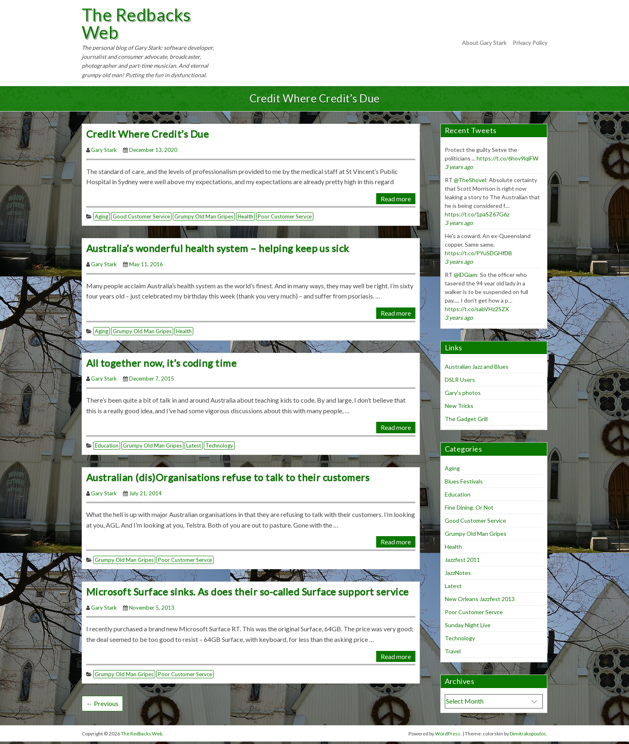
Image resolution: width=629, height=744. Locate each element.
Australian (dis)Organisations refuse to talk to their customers (227, 480)
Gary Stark (104, 152)
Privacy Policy (530, 43)
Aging (101, 219)
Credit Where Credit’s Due (147, 137)
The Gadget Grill (466, 421)
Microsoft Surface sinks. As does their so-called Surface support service (247, 594)
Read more (396, 201)
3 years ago (459, 169)
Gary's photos (463, 395)
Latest (193, 448)
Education (106, 448)
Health (245, 219)
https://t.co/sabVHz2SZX (477, 311)
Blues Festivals (464, 484)
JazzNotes (458, 575)
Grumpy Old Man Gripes (203, 219)
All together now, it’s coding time (161, 365)
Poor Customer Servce (285, 219)
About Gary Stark (484, 43)
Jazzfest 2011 (462, 562)
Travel (453, 653)
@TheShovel (470, 182)
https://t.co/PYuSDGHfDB (478, 255)
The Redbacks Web (140, 25)
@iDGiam (465, 277)
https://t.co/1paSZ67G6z (477, 216)
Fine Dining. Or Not (469, 510)
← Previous (102, 706)
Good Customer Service (141, 219)
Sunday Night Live (468, 627)
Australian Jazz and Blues (477, 369)
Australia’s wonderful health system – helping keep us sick (217, 251)
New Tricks (459, 408)
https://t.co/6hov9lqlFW (507, 160)
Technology (219, 448)
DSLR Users (460, 382)
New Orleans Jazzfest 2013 (480, 601)
